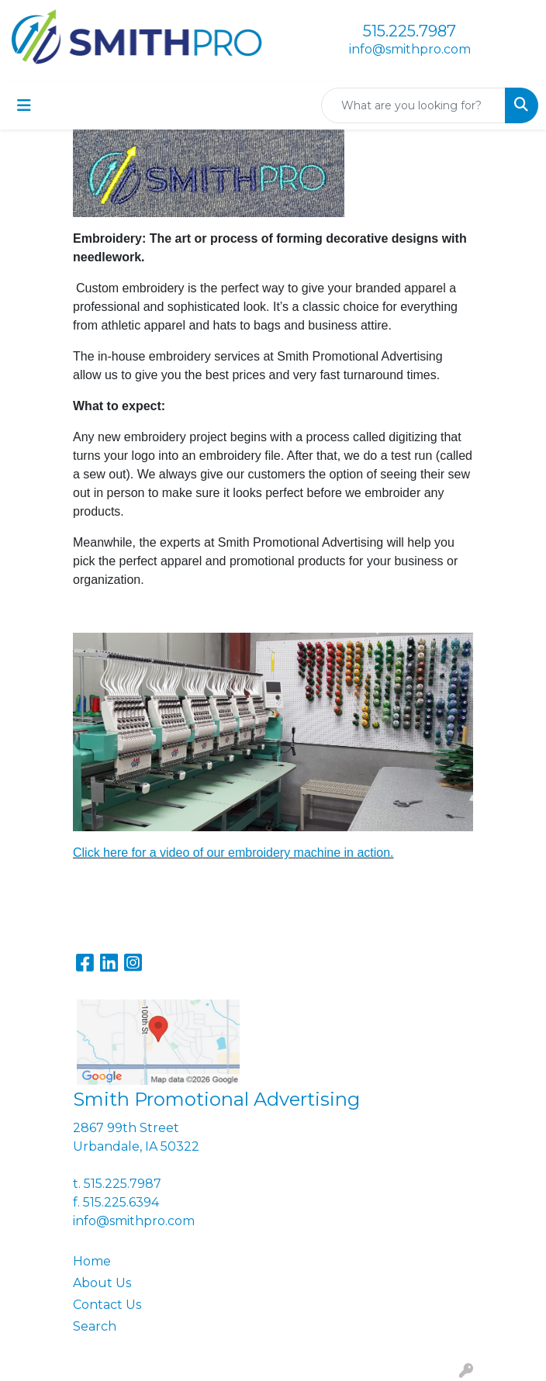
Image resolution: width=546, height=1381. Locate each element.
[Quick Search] (413, 105)
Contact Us (107, 1304)
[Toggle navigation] (24, 105)
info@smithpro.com (410, 49)
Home (92, 1261)
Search (94, 1326)
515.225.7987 (409, 31)
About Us (102, 1283)
